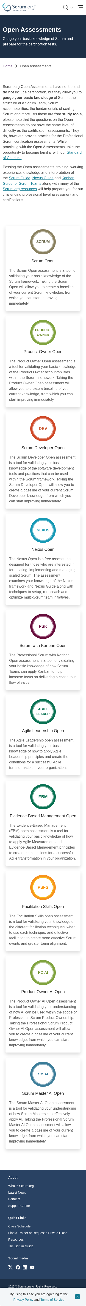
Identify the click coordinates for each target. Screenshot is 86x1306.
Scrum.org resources (20, 189)
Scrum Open (43, 261)
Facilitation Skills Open (43, 906)
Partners (14, 1199)
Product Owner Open (43, 351)
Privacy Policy (23, 1299)
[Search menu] (68, 7)
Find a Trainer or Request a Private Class (37, 1233)
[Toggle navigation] (80, 7)
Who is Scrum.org (21, 1186)
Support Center (19, 1206)
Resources (16, 1239)
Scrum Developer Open (42, 448)
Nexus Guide (43, 178)
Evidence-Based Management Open (43, 816)
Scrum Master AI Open (43, 1093)
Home (8, 66)
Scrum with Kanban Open (43, 645)
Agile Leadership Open (43, 730)
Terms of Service (52, 1299)
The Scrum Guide (20, 1246)
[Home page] (19, 7)
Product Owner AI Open (43, 991)
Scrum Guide (19, 178)
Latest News (17, 1192)
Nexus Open (42, 549)
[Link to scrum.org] (10, 1267)
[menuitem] (67, 7)
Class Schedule (19, 1226)
